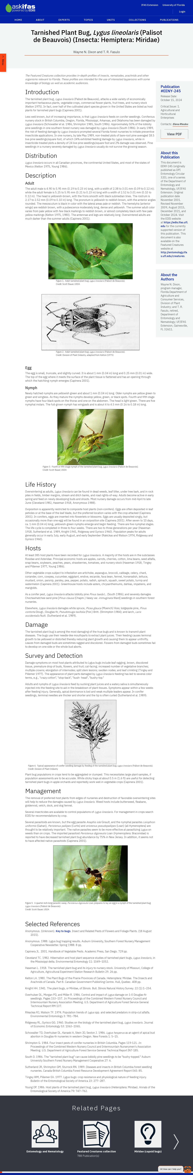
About (40, 19)
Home (18, 19)
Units (111, 19)
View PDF (174, 134)
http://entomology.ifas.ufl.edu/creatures (174, 254)
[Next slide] (176, 1142)
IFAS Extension (149, 5)
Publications (169, 19)
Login (182, 11)
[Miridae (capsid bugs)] (148, 1134)
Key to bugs (63, 931)
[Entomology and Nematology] (45, 1134)
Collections (137, 19)
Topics (88, 19)
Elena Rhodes (180, 124)
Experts (64, 19)
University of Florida (174, 5)
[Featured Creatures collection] (96, 1134)
